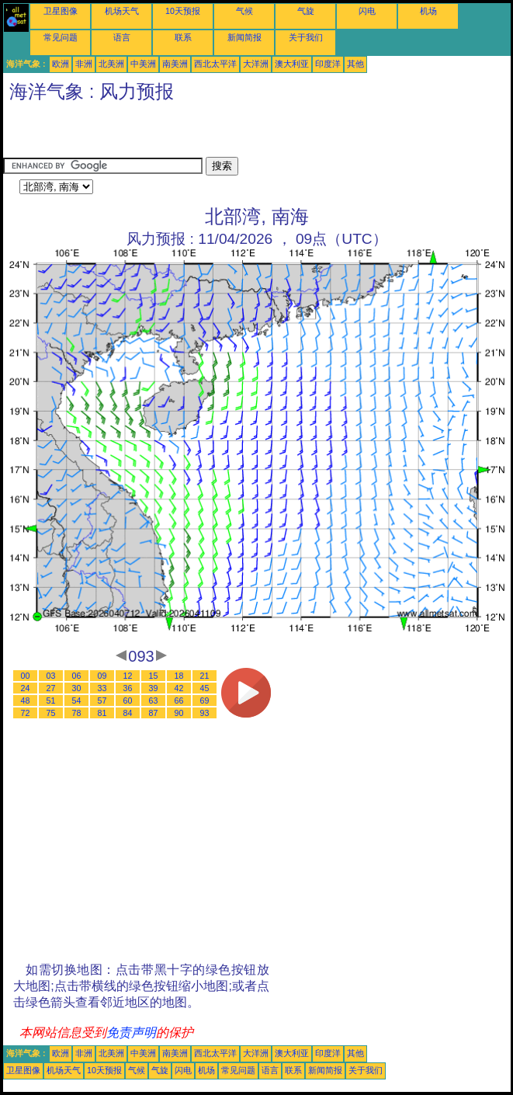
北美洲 (111, 63)
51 (51, 700)
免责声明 (131, 1032)
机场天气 (122, 11)
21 (205, 675)
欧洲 (60, 63)
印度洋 (328, 63)
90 (179, 713)
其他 (355, 63)
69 (205, 700)
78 (76, 713)
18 (179, 675)
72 (25, 713)
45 (205, 688)
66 (179, 700)
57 (102, 700)
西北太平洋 (215, 63)
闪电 (367, 11)
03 (51, 675)
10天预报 (182, 11)
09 (102, 675)
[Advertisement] (184, 133)
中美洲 (143, 63)
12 (128, 675)
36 (128, 688)
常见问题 (60, 37)
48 (25, 700)
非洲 (83, 63)
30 (76, 688)
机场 (428, 11)
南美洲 (175, 63)
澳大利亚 (292, 63)
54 (76, 700)
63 (153, 700)
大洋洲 (256, 63)
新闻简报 (244, 37)
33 (102, 688)
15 (153, 675)
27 (51, 688)
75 (51, 713)
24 (25, 688)
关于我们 (306, 37)
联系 (183, 37)
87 (153, 713)
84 (128, 713)
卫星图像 (60, 11)
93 (205, 713)
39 (153, 688)
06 (76, 675)
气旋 (305, 11)
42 (179, 688)
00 (25, 675)
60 (128, 700)
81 (102, 713)
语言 (121, 37)
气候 (244, 11)
